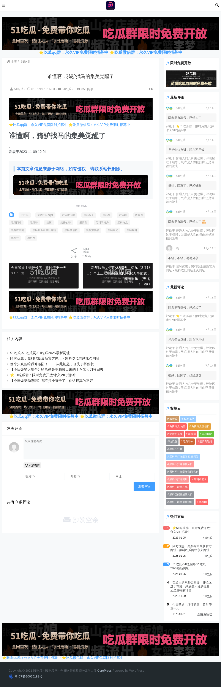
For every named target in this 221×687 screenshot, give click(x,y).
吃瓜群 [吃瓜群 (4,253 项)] (173, 441)
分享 (74, 252)
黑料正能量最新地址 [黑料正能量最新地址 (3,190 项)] (181, 502)
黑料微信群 (71, 230)
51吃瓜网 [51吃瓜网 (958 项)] (189, 418)
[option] (81, 149)
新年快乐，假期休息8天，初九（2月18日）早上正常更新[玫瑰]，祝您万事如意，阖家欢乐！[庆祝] (118, 273)
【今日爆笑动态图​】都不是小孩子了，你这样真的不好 (51, 381)
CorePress (104, 670)
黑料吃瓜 (122, 222)
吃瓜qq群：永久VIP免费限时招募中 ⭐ (79, 52)
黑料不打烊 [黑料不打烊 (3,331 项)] (175, 449)
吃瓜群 (34, 222)
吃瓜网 (139, 215)
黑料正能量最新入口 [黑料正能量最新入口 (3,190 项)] (181, 494)
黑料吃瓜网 (17, 230)
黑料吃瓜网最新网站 (44, 230)
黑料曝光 (113, 230)
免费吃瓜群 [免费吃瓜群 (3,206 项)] (175, 433)
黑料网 (31, 237)
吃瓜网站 (16, 222)
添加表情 (32, 465)
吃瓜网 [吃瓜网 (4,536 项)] (192, 433)
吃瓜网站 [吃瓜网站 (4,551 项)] (207, 433)
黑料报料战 (92, 230)
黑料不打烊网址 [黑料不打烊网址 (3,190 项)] (178, 479)
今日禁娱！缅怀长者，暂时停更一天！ (40, 267)
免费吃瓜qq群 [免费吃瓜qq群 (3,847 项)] (177, 426)
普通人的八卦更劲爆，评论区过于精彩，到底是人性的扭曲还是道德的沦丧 (190, 162)
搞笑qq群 (65, 222)
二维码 (86, 252)
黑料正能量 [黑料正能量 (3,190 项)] (200, 479)
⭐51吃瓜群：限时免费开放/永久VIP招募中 (43, 375)
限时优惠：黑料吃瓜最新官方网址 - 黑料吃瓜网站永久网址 (54, 358)
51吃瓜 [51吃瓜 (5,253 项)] (173, 418)
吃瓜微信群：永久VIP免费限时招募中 (148, 52)
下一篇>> (144, 284)
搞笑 (49, 222)
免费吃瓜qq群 (45, 215)
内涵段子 (89, 215)
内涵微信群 (68, 215)
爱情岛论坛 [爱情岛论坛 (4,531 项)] (205, 441)
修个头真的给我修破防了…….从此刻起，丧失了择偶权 (52, 364)
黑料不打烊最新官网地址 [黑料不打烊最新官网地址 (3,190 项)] (183, 471)
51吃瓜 (25, 61)
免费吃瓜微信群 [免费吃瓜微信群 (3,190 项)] (200, 426)
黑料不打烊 (102, 222)
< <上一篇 (17, 273)
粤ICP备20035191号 (28, 676)
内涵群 (123, 215)
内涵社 (106, 215)
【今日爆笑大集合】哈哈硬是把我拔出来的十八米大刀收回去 (56, 369)
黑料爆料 (132, 230)
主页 (12, 61)
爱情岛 (83, 222)
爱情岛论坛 (204, 614)
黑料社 (15, 237)
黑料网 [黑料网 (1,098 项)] (203, 502)
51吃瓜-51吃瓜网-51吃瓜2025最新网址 (40, 353)
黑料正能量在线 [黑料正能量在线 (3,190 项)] (178, 486)
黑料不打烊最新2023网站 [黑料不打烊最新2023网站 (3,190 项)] (184, 456)
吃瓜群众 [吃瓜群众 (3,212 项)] (188, 441)
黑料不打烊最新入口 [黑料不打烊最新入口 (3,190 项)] (181, 464)
